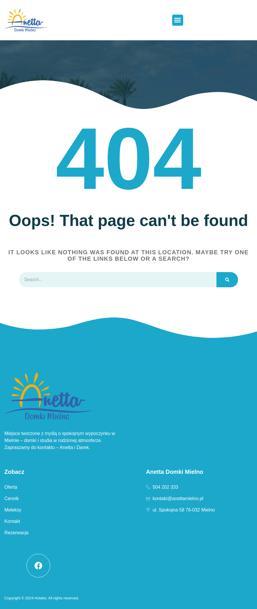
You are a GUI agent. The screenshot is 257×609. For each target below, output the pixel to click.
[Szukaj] (227, 279)
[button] (177, 20)
